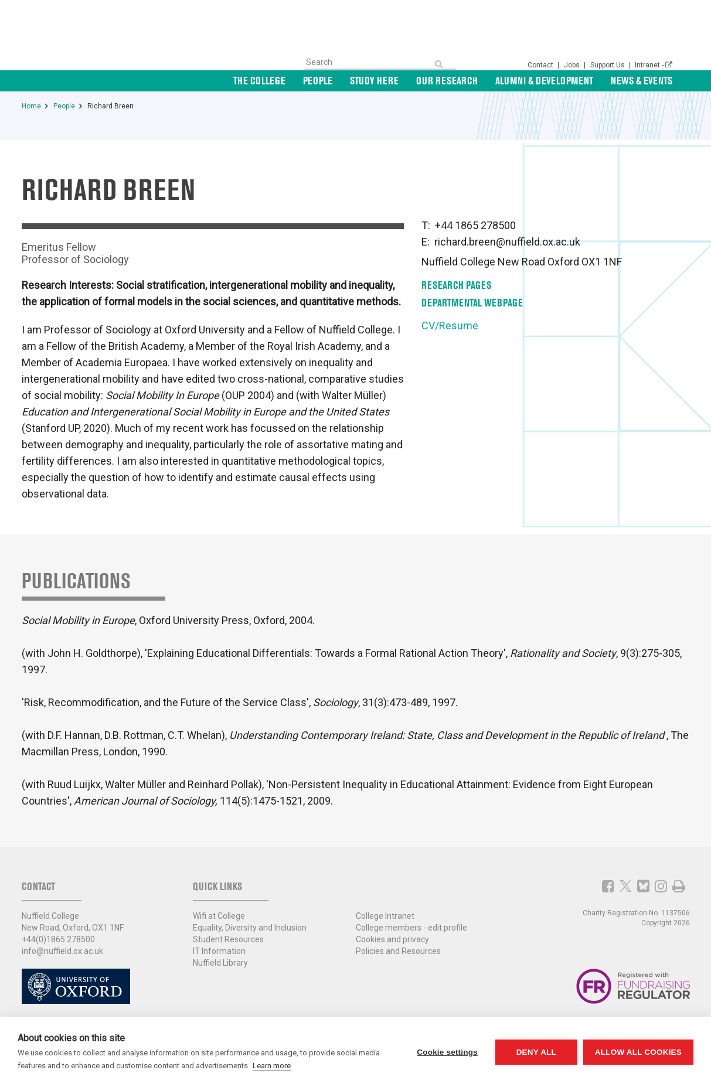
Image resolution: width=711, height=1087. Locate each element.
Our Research (447, 80)
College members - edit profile (411, 927)
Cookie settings (447, 1052)
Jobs (572, 65)
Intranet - (653, 65)
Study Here (374, 80)
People (317, 80)
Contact (541, 65)
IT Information (219, 951)
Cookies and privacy (392, 939)
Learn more (272, 1065)
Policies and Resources (398, 951)
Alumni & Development (544, 80)
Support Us (608, 65)
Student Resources (228, 939)
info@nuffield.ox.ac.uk (62, 951)
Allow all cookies (638, 1052)
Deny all (536, 1052)
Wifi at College (219, 916)
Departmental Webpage (472, 303)
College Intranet (385, 916)
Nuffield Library (220, 962)
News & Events (641, 80)
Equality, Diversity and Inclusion (250, 927)
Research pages (456, 285)
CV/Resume (449, 325)
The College (259, 80)
